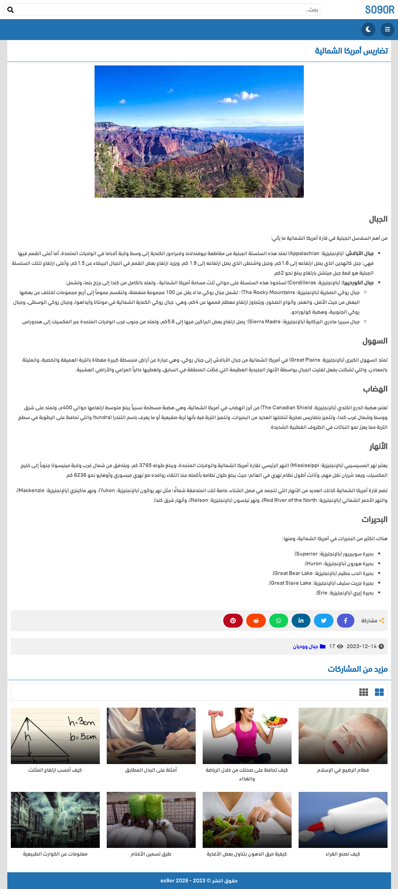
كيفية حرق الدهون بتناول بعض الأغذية (247, 854)
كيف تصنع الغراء (343, 854)
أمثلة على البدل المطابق (151, 770)
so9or (380, 9)
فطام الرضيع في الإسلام (343, 770)
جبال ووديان (305, 646)
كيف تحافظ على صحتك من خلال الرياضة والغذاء (247, 774)
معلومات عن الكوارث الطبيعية (55, 854)
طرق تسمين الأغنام (151, 854)
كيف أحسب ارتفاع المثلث (55, 770)
